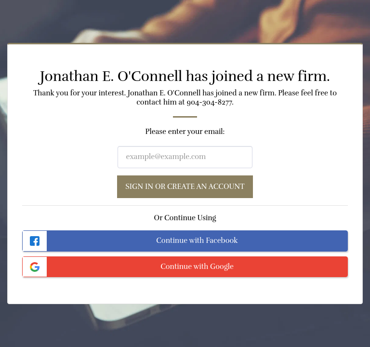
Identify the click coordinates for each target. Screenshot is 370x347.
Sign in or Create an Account (184, 186)
